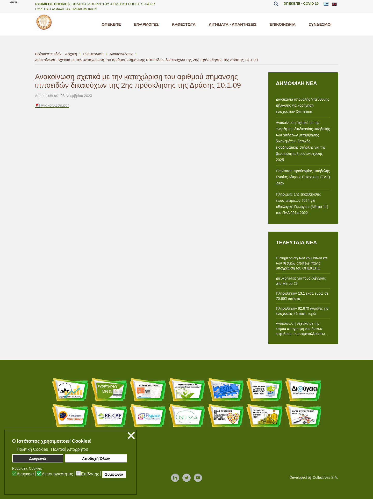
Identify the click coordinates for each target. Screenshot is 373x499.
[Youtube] (198, 478)
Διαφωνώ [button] (37, 458)
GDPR (150, 4)
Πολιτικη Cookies (127, 4)
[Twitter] (186, 478)
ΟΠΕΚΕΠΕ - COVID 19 (301, 3)
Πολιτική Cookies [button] (32, 449)
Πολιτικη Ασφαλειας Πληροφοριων (66, 9)
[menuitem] (111, 24)
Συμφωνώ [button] (114, 474)
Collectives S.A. (325, 477)
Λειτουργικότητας (57, 474)
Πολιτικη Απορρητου (90, 4)
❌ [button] (131, 435)
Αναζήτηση (276, 4)
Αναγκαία (25, 474)
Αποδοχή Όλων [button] (96, 458)
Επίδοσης (90, 474)
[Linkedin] (175, 478)
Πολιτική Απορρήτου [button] (69, 449)
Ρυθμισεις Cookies (52, 4)
